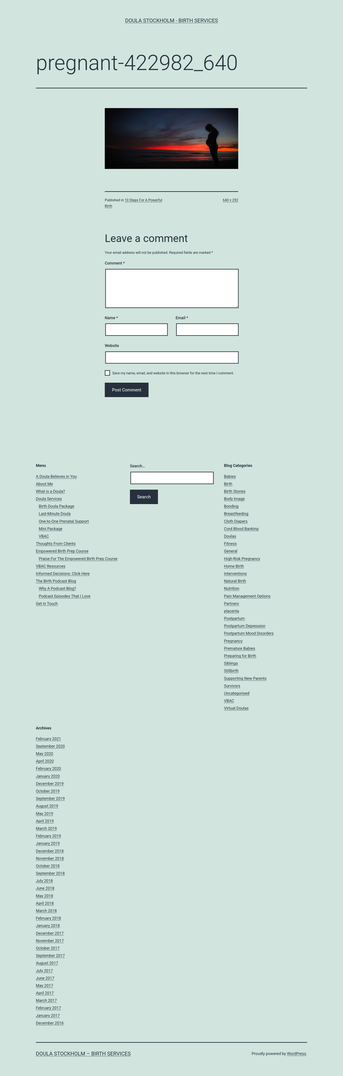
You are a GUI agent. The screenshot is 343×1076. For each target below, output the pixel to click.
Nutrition (231, 588)
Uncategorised (236, 693)
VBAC (44, 536)
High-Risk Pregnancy (242, 558)
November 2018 (50, 858)
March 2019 (46, 828)
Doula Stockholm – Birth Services (83, 1054)
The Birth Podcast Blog (56, 581)
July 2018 (44, 880)
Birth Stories (234, 491)
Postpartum (234, 618)
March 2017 (46, 1000)
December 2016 (50, 1023)
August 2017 (47, 963)
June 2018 (45, 888)
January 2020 (48, 776)
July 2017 (44, 970)
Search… (137, 466)
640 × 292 (230, 200)
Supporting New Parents (245, 678)
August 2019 (47, 806)
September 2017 (50, 955)
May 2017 (44, 985)
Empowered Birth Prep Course (62, 551)
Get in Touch (47, 603)
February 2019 (48, 836)
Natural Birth (235, 581)
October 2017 (48, 948)
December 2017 (50, 933)
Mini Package (50, 528)
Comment (115, 263)
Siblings (231, 663)
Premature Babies (239, 648)
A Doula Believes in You (56, 476)
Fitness (230, 543)
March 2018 (46, 910)
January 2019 (48, 843)
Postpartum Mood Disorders (249, 633)
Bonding (231, 506)
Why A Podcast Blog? (57, 588)
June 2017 (45, 978)
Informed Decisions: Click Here (63, 573)
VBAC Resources (50, 566)
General (230, 551)
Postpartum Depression (244, 626)
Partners (231, 603)
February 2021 (48, 738)
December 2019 (50, 783)
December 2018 (50, 851)
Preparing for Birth (240, 656)
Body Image (234, 498)
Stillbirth (231, 670)
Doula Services (49, 498)
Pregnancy (233, 641)
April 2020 (45, 761)
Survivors (232, 685)
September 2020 (50, 746)
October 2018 (48, 866)
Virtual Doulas (236, 708)
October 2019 (48, 791)
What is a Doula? (50, 491)
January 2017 (48, 1015)
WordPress (296, 1053)
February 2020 (48, 768)
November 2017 (50, 940)
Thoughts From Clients (56, 543)
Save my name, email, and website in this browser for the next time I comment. (173, 373)
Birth (228, 484)
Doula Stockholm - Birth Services (171, 21)
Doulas (230, 536)
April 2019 (45, 821)
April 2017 (45, 993)
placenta (231, 611)
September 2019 (50, 798)
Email (182, 317)
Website (112, 345)
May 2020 (44, 753)
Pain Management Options (247, 596)
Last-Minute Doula (55, 513)
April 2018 (45, 903)
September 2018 (50, 873)
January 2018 (48, 925)
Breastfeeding (236, 513)
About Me (44, 484)
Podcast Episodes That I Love (64, 596)
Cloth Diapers (236, 521)
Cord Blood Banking (241, 528)
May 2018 (44, 896)
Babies (230, 476)
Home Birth (234, 566)
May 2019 (44, 813)
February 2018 (48, 918)
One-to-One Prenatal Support (64, 521)
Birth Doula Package (56, 506)
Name (111, 317)
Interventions (235, 573)
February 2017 (48, 1008)
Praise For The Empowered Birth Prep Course (78, 558)
